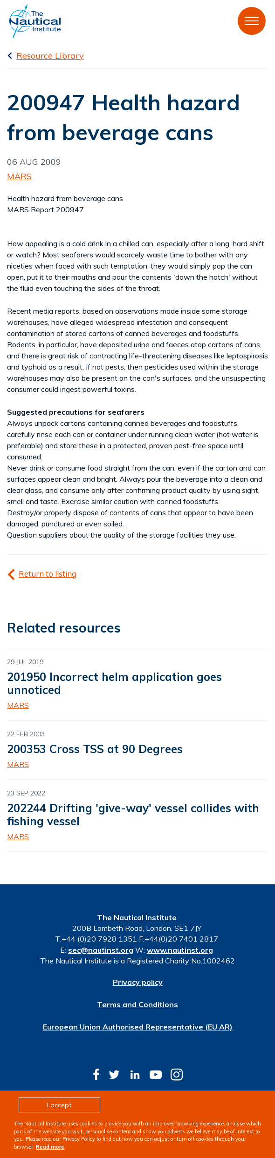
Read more (50, 1147)
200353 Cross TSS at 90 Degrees (95, 749)
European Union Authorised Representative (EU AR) (138, 1026)
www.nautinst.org (180, 950)
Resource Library (50, 55)
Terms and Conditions (137, 1004)
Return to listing (47, 574)
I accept (59, 1105)
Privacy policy (138, 982)
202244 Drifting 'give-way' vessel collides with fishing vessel (133, 814)
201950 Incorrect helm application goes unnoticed (114, 683)
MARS (19, 176)
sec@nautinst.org (100, 950)
